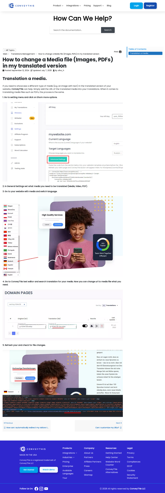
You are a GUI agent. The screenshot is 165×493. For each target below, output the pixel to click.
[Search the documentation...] (75, 30)
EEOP (129, 466)
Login (136, 5)
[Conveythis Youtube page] (46, 488)
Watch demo (49, 469)
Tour (65, 477)
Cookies (131, 470)
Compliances (133, 461)
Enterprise (68, 466)
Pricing (66, 461)
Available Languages (68, 472)
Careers (88, 470)
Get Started (28, 469)
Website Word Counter (113, 463)
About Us (88, 452)
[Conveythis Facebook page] (36, 489)
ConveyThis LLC (137, 488)
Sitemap (88, 474)
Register (150, 5)
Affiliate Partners (92, 461)
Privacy (130, 452)
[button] (98, 5)
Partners (88, 457)
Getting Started (114, 452)
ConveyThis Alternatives (112, 471)
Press (87, 466)
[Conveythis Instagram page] (41, 489)
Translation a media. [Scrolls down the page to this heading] (139, 53)
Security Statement (132, 476)
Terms (130, 457)
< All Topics (9, 50)
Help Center (112, 457)
